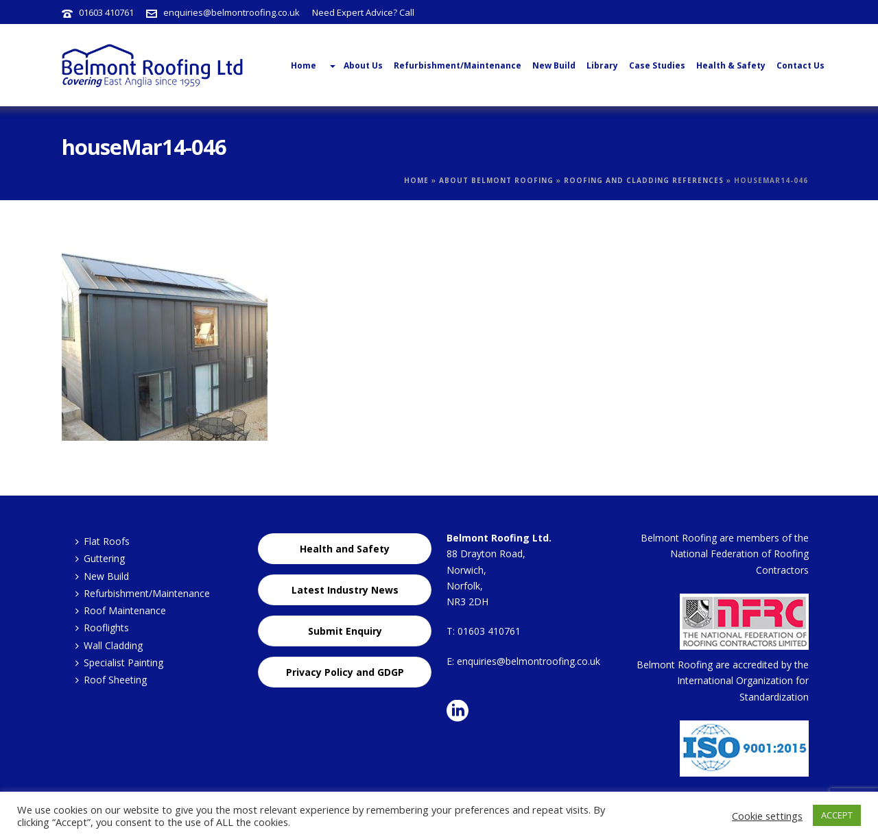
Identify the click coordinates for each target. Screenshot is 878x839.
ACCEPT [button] (837, 815)
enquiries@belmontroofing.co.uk (231, 12)
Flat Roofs (102, 541)
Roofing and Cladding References (644, 180)
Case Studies (657, 65)
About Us (355, 66)
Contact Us (800, 65)
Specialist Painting (119, 662)
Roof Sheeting (111, 679)
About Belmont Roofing (496, 180)
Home (416, 180)
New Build (554, 65)
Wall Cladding (109, 645)
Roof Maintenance (120, 610)
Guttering (100, 558)
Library (602, 65)
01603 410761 (106, 12)
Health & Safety (731, 65)
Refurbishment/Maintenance (457, 65)
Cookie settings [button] (767, 816)
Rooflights (102, 627)
